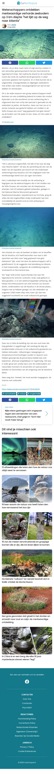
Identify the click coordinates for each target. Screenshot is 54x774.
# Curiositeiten (9, 393)
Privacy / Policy (27, 747)
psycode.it (27, 707)
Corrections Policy (27, 723)
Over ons (27, 699)
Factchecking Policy (27, 718)
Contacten (27, 703)
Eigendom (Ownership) (27, 731)
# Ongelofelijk (34, 393)
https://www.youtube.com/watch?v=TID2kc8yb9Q (21, 389)
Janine (13, 25)
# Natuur (22, 393)
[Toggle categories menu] (3, 3)
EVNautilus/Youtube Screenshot (11, 159)
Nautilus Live (8, 122)
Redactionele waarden (27, 727)
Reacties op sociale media (27, 736)
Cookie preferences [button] (27, 751)
